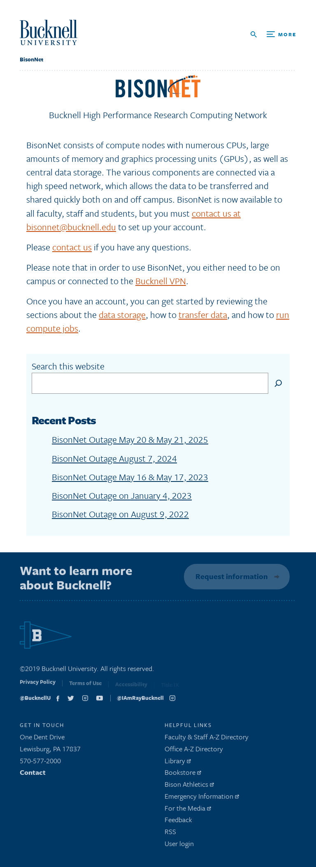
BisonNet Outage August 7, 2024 (114, 458)
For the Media (188, 810)
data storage (122, 314)
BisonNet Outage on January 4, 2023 (122, 495)
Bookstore (183, 774)
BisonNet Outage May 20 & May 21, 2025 (130, 439)
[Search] (278, 383)
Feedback (178, 822)
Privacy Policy (38, 686)
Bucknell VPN (160, 280)
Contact (33, 774)
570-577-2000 (40, 762)
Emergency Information (202, 798)
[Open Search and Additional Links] (273, 34)
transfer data (203, 314)
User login (179, 845)
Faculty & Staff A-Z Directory (207, 739)
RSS (170, 834)
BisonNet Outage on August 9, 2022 (120, 513)
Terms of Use (85, 686)
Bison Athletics (189, 786)
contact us (72, 247)
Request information (230, 576)
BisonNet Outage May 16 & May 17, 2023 (130, 476)
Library (178, 762)
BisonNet (31, 59)
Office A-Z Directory (194, 750)
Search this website (68, 366)
